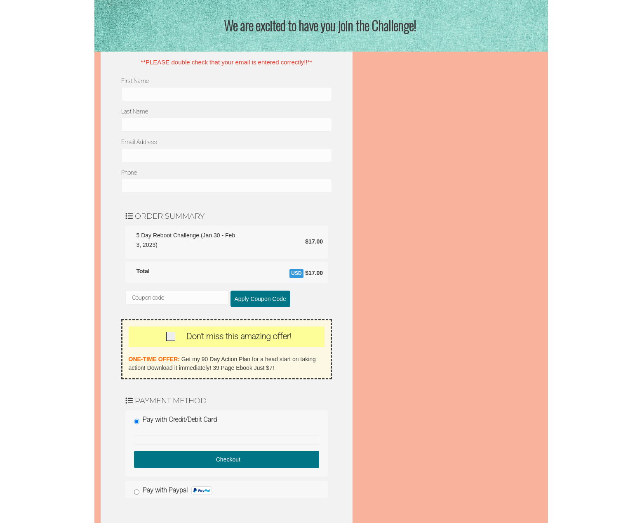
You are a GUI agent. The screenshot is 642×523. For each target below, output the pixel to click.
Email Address (139, 142)
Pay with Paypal (177, 490)
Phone (129, 172)
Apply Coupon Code (260, 299)
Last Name (134, 111)
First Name (135, 81)
